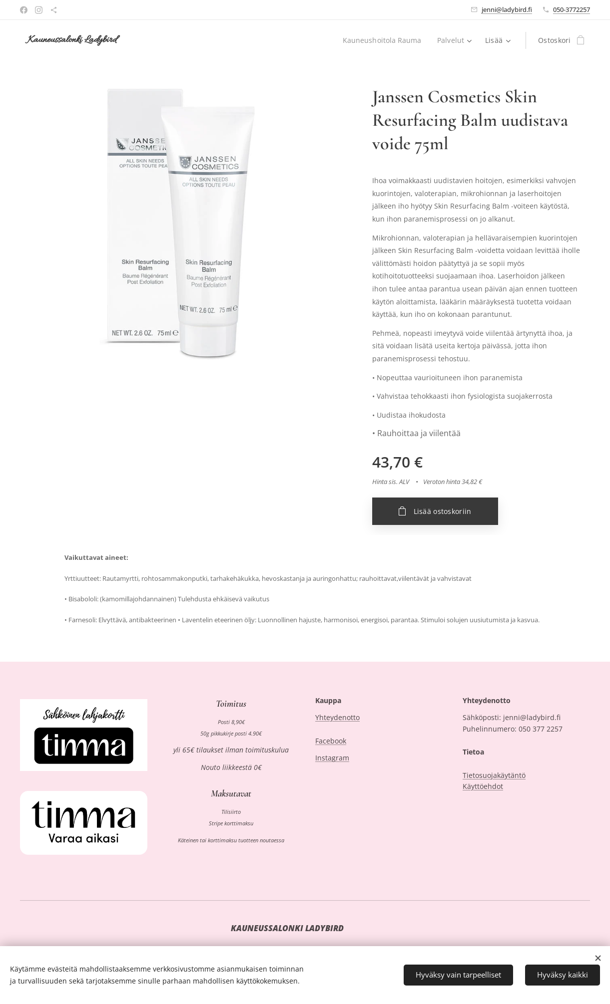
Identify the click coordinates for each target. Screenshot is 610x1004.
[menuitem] (383, 40)
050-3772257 (571, 9)
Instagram (332, 758)
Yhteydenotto (337, 718)
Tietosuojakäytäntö (494, 775)
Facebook (330, 741)
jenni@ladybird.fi (507, 9)
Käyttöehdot (483, 786)
